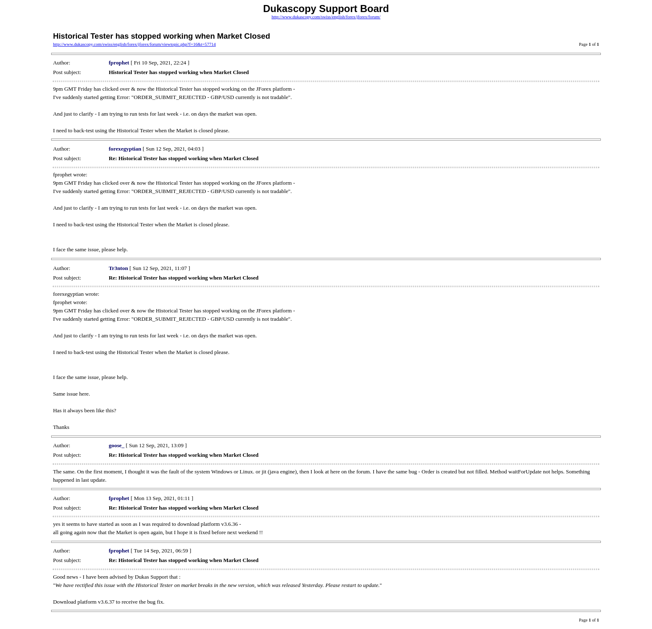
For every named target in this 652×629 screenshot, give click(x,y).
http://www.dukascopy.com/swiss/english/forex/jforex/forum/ (326, 17)
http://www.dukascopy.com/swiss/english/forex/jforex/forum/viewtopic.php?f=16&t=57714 (134, 44)
